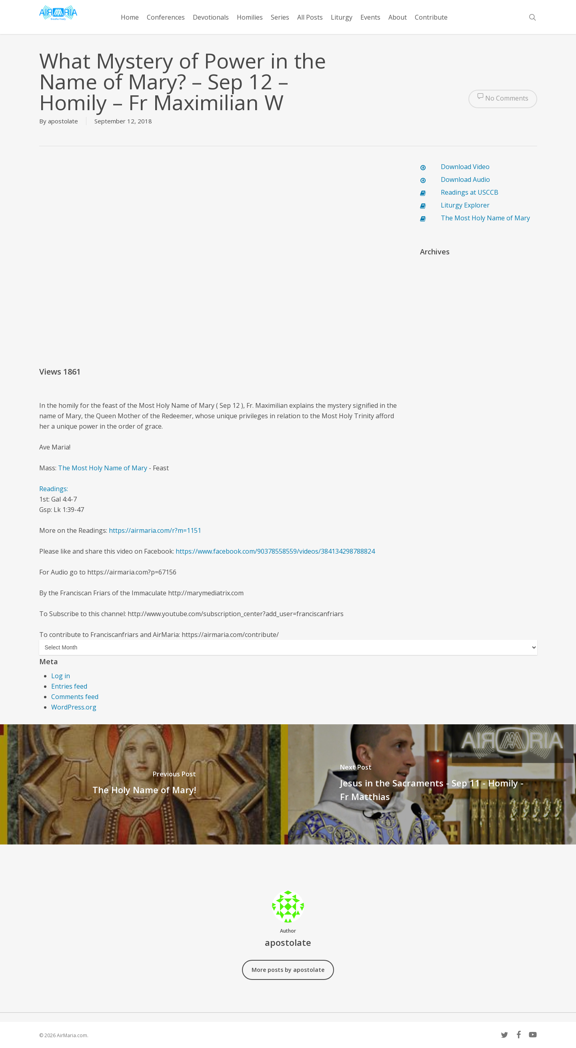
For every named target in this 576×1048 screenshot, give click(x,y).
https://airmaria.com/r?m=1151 (155, 530)
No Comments (502, 99)
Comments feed (74, 696)
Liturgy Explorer (465, 205)
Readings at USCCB (469, 192)
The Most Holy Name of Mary (102, 468)
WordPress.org (73, 707)
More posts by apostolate (288, 969)
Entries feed (69, 686)
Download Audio (465, 179)
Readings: (54, 488)
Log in (60, 675)
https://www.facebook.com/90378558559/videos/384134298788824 (275, 551)
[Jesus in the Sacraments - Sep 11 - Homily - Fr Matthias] (432, 784)
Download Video (465, 166)
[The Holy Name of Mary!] (144, 784)
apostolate (63, 121)
